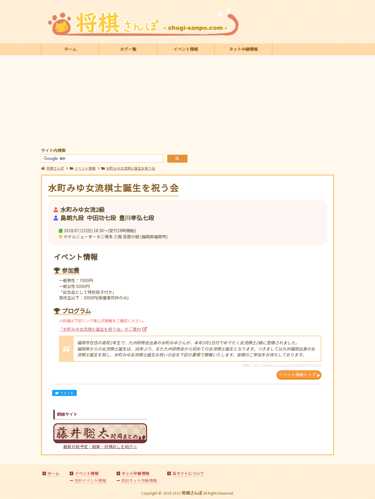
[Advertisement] (187, 102)
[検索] (101, 158)
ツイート (64, 392)
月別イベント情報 (90, 480)
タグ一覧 (128, 49)
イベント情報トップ (297, 374)
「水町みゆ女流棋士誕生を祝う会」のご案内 (100, 329)
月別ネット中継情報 (139, 480)
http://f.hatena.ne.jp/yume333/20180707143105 (287, 365)
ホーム (70, 49)
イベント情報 (185, 49)
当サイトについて (188, 473)
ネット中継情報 (243, 49)
